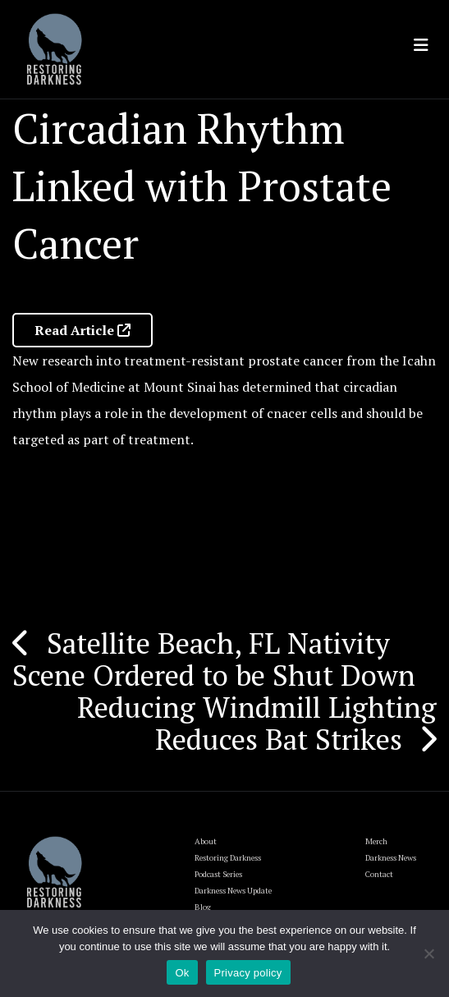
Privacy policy (248, 973)
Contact (379, 874)
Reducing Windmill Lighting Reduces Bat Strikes (257, 723)
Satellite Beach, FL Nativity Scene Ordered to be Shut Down (213, 659)
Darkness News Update (233, 890)
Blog (203, 907)
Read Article (82, 330)
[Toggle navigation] (421, 45)
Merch (376, 841)
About (206, 841)
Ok (182, 973)
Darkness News (390, 857)
